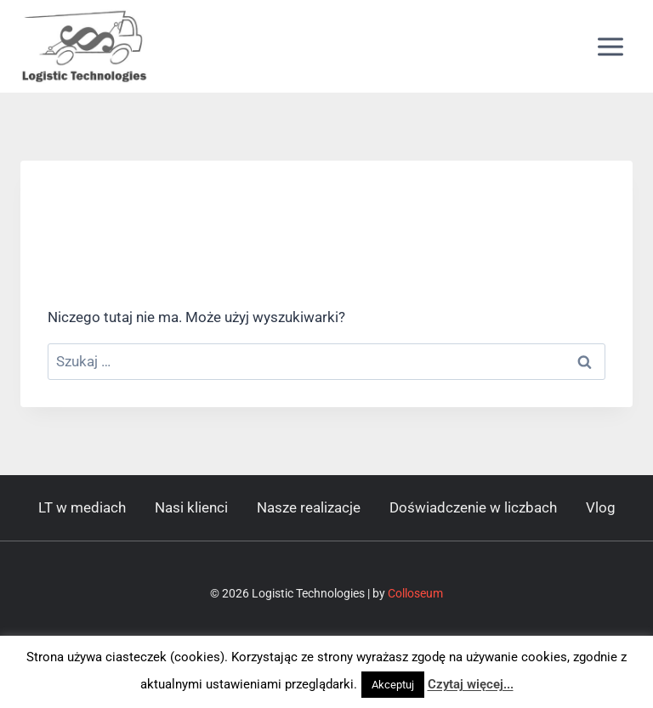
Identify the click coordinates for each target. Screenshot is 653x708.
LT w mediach (82, 507)
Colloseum (415, 593)
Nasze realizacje (309, 507)
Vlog (601, 507)
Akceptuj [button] (393, 684)
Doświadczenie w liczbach (473, 507)
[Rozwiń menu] (610, 46)
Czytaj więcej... (471, 684)
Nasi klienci (191, 507)
